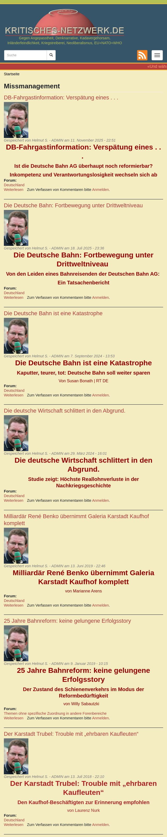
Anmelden (100, 190)
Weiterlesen (13, 190)
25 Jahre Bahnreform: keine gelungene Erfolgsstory (67, 621)
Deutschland (14, 185)
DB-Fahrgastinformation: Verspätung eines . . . (61, 97)
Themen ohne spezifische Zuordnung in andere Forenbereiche (55, 713)
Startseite (12, 74)
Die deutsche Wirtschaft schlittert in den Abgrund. (65, 410)
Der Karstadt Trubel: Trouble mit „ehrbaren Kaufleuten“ (71, 734)
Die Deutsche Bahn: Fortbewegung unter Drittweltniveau (73, 205)
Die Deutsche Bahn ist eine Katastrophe (53, 313)
